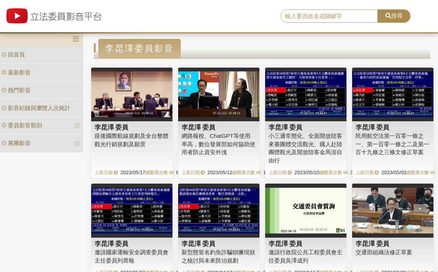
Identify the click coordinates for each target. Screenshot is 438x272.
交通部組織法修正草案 (384, 252)
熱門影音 (16, 90)
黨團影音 (16, 143)
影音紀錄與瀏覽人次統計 (35, 108)
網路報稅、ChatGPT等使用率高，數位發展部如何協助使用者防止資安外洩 (218, 144)
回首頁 (13, 54)
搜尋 (393, 15)
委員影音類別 (21, 125)
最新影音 (16, 72)
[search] (329, 16)
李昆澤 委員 (112, 127)
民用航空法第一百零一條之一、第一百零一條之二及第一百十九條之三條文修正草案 (392, 144)
